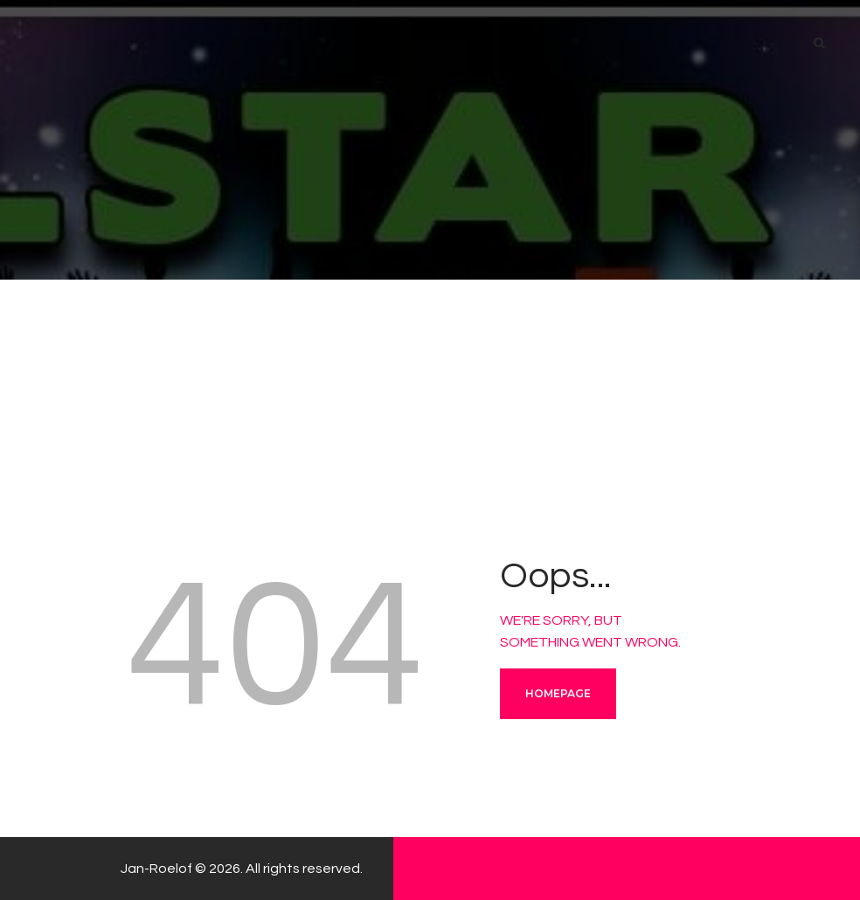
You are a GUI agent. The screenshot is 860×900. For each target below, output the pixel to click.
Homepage (558, 693)
